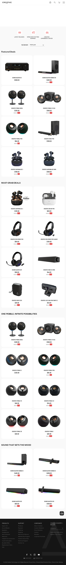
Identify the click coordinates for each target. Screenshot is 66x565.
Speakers (4, 530)
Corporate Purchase (39, 536)
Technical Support (23, 540)
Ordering (20, 530)
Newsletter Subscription (56, 532)
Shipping (20, 532)
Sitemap (61, 562)
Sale (3, 547)
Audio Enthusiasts (7, 540)
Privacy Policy (32, 562)
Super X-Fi (5, 525)
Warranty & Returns (23, 534)
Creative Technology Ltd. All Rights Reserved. (18, 562)
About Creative (38, 525)
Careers (36, 532)
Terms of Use (55, 562)
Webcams (4, 536)
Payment (20, 528)
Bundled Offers (6, 543)
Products (20, 525)
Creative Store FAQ (23, 538)
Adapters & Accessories (8, 538)
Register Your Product (56, 534)
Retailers (36, 534)
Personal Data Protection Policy (43, 562)
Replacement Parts (7, 545)
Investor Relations (39, 528)
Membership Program (24, 536)
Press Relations (38, 530)
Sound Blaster (6, 528)
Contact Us (21, 543)
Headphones (5, 532)
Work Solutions (6, 534)
